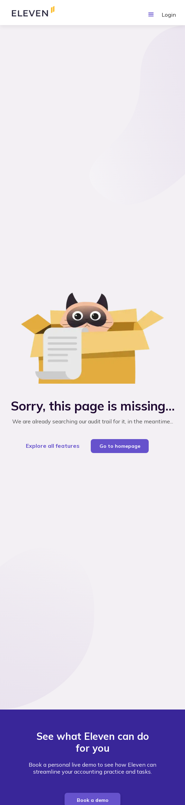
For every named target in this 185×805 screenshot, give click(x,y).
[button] (151, 14)
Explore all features (53, 445)
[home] (37, 12)
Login (169, 14)
